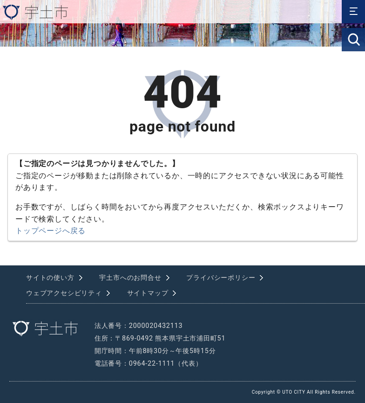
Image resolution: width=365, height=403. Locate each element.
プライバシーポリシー (220, 278)
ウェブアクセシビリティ (64, 293)
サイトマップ (148, 293)
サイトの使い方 (50, 278)
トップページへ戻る (50, 230)
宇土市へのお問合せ (130, 278)
